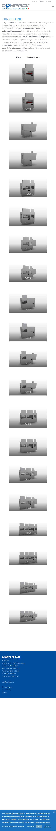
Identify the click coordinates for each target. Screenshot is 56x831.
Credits (4, 692)
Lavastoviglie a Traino (32, 57)
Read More (21, 826)
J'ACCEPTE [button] (47, 826)
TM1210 (28, 136)
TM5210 (28, 591)
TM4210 (28, 479)
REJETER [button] (39, 826)
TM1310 (28, 165)
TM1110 (28, 109)
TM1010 (28, 80)
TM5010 (28, 532)
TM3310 (28, 392)
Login (34, 1)
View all (18, 57)
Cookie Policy (6, 690)
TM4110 (28, 452)
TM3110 (28, 338)
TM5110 (28, 561)
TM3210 (28, 363)
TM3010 (28, 309)
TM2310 (28, 278)
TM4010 (28, 424)
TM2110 (28, 222)
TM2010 (28, 194)
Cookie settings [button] (30, 826)
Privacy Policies (7, 687)
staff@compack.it (8, 682)
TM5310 (28, 620)
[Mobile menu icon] (53, 6)
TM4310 (28, 508)
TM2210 (28, 249)
